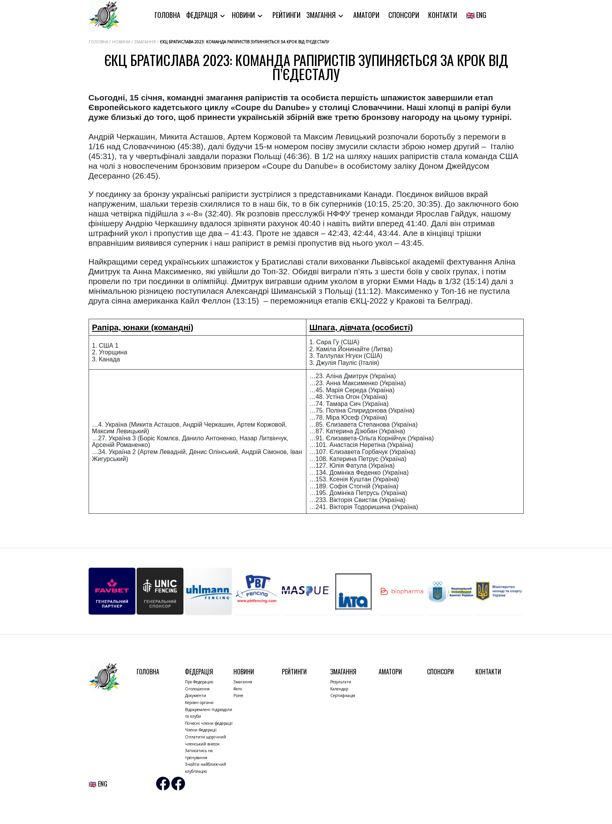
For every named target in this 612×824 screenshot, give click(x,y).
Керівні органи (199, 702)
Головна (167, 15)
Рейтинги (286, 15)
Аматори (366, 15)
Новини (244, 15)
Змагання (321, 15)
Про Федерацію (199, 682)
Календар (339, 689)
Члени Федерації (201, 730)
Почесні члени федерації (209, 723)
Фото (237, 689)
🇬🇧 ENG (476, 15)
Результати (340, 682)
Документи (195, 695)
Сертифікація (342, 695)
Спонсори (403, 15)
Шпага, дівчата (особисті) (361, 327)
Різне (238, 695)
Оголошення (197, 689)
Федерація (202, 15)
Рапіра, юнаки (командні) (143, 327)
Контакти (442, 15)
